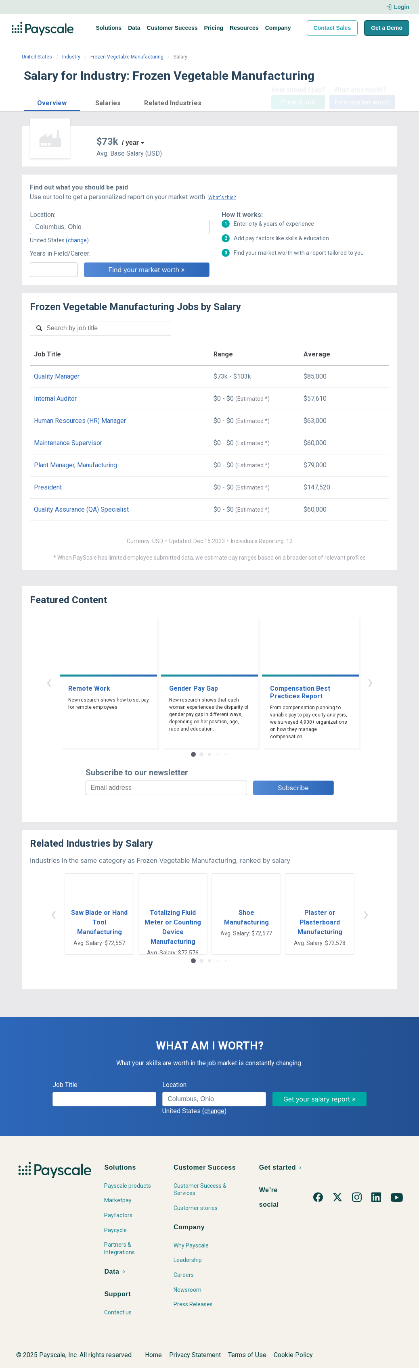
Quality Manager (57, 376)
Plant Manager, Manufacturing (75, 465)
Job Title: (65, 1085)
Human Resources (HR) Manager (80, 421)
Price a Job (298, 102)
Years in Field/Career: (60, 253)
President (48, 487)
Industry (71, 57)
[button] (52, 101)
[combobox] (120, 227)
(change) (77, 240)
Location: (42, 215)
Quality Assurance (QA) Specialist (81, 509)
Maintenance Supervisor (68, 443)
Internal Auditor (55, 398)
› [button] (370, 681)
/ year (130, 142)
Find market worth (362, 102)
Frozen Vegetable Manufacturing (126, 57)
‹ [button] (49, 681)
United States (37, 57)
